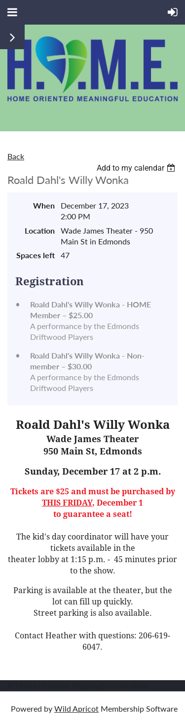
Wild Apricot (76, 708)
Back (15, 156)
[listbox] (137, 168)
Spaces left (35, 255)
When (44, 205)
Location (40, 230)
